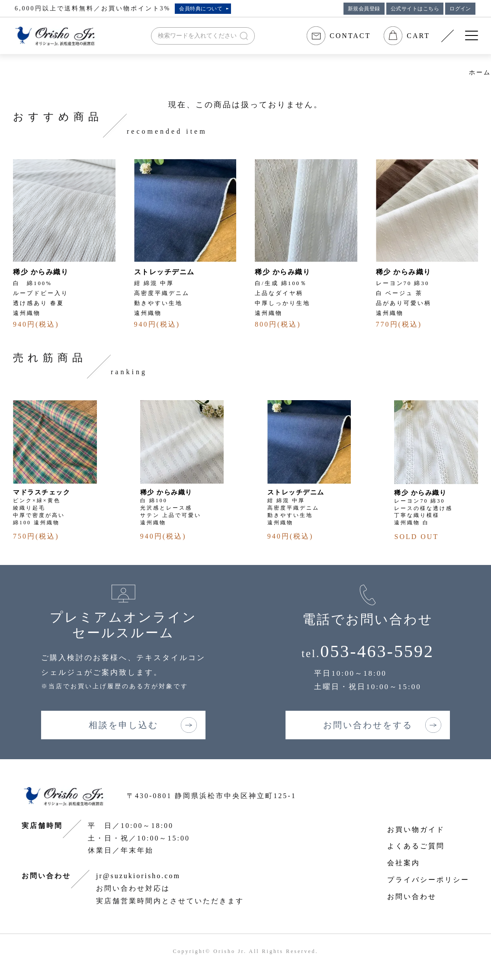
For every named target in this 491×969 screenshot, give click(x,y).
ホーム (480, 72)
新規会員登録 (364, 9)
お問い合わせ (411, 896)
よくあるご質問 (416, 846)
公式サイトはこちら (415, 9)
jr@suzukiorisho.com (138, 875)
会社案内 (403, 862)
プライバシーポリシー (428, 879)
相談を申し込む (123, 725)
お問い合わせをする (368, 725)
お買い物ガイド (416, 829)
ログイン (460, 9)
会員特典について (200, 9)
